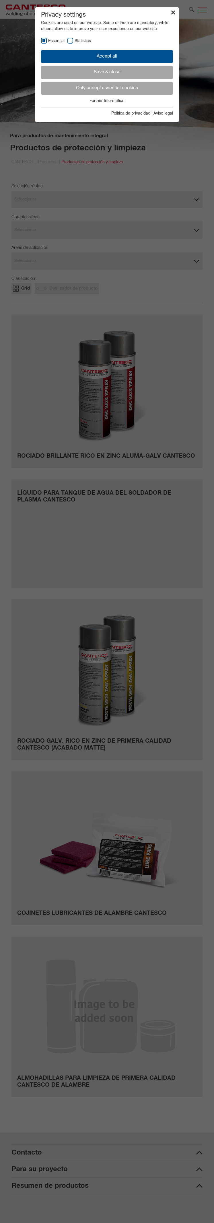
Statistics (83, 41)
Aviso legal (163, 113)
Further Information (107, 101)
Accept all (107, 56)
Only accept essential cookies (107, 88)
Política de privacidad (130, 113)
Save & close (107, 72)
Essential (56, 41)
